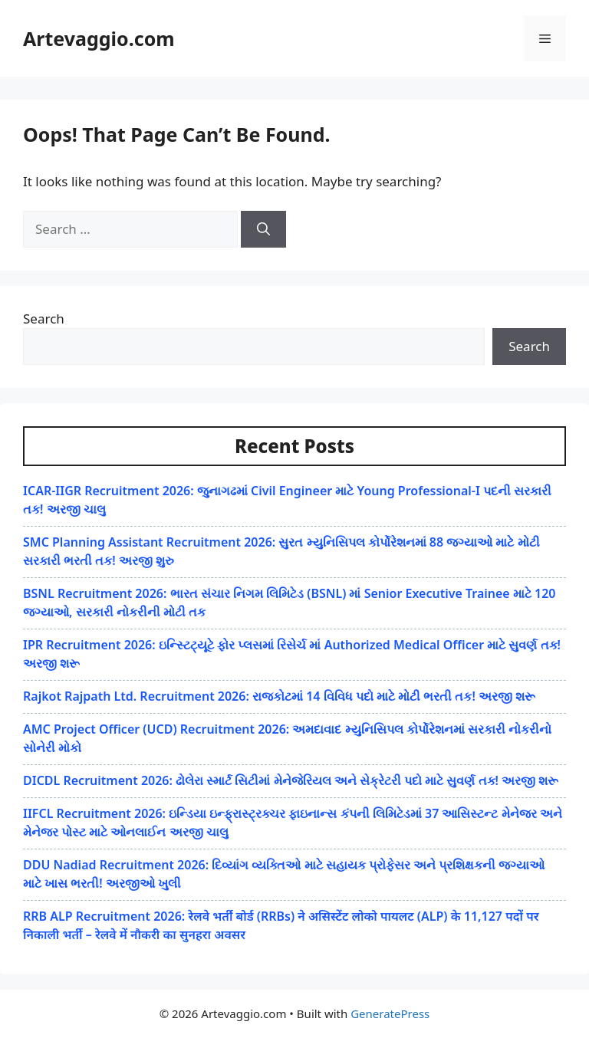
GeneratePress (389, 1013)
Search (43, 318)
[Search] (263, 229)
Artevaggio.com (99, 38)
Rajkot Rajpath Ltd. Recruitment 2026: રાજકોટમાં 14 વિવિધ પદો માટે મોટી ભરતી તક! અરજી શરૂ (279, 696)
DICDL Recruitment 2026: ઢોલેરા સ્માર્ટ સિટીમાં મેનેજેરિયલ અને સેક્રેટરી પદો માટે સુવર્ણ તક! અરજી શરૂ (290, 780)
